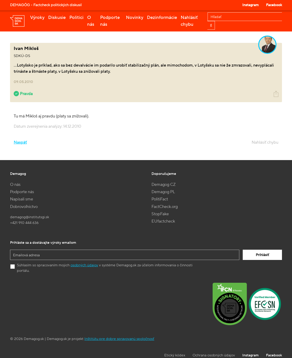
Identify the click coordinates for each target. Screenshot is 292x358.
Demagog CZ (163, 184)
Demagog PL (163, 192)
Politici (76, 18)
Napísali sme (21, 199)
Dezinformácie (162, 18)
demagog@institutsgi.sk (29, 217)
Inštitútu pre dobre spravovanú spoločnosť (119, 339)
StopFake (160, 214)
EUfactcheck (163, 221)
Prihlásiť (262, 255)
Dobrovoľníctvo (24, 206)
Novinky (134, 18)
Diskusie (57, 18)
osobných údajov (84, 265)
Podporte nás (110, 21)
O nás (90, 21)
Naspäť (20, 142)
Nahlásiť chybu (189, 21)
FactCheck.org (164, 206)
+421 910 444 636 (24, 223)
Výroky (37, 18)
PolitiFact (159, 199)
